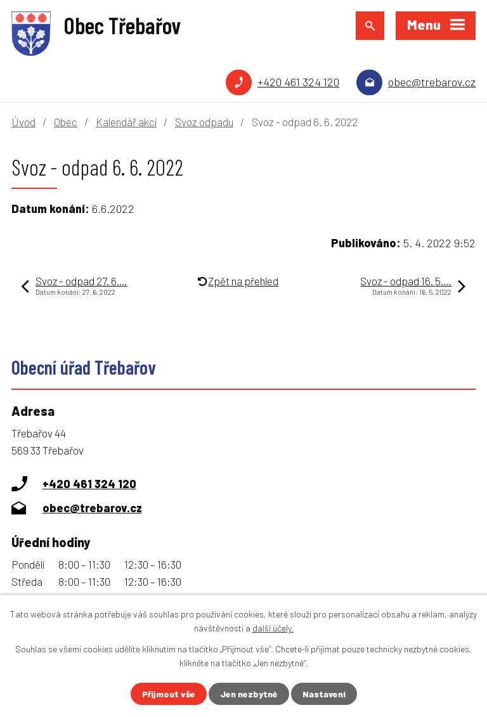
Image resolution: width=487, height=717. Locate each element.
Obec (65, 121)
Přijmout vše (168, 693)
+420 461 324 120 (298, 82)
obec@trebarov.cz (432, 82)
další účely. (273, 628)
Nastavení (324, 693)
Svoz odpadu (204, 121)
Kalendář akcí (126, 121)
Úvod (23, 121)
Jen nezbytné (249, 693)
